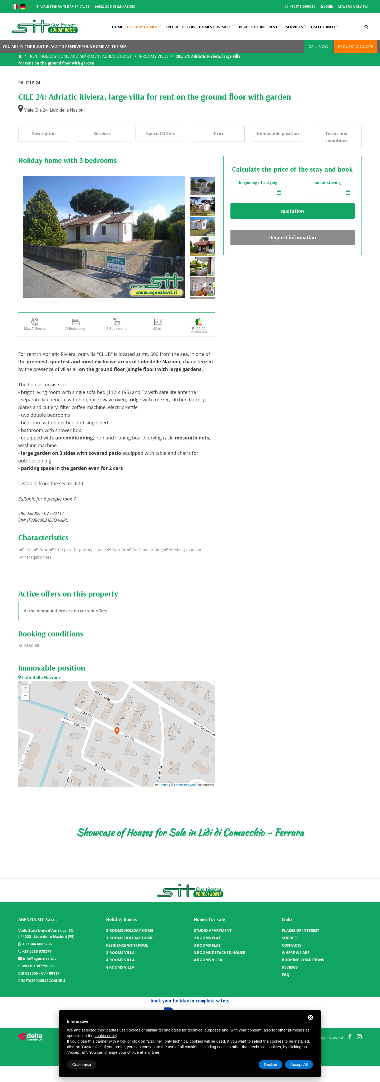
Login (327, 7)
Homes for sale (215, 26)
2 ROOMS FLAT (207, 937)
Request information (292, 237)
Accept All (299, 1064)
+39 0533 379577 (37, 951)
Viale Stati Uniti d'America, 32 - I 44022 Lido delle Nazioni (85, 6)
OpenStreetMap (185, 785)
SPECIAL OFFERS (180, 26)
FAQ (286, 974)
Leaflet (161, 785)
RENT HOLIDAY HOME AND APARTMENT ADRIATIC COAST (81, 56)
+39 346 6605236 (300, 7)
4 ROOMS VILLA (120, 967)
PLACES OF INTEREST (258, 26)
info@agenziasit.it (39, 958)
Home (117, 26)
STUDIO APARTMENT (212, 930)
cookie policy (106, 1035)
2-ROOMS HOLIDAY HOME (129, 930)
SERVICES (294, 26)
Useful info (323, 26)
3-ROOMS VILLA (120, 952)
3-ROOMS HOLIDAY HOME (129, 937)
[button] (117, 731)
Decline (270, 1064)
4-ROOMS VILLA (153, 56)
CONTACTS (292, 945)
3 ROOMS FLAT (207, 945)
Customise (81, 1064)
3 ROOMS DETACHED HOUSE (219, 952)
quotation (292, 211)
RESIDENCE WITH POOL (127, 945)
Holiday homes (142, 26)
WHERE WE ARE (296, 952)
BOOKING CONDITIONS (303, 959)
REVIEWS (290, 967)
